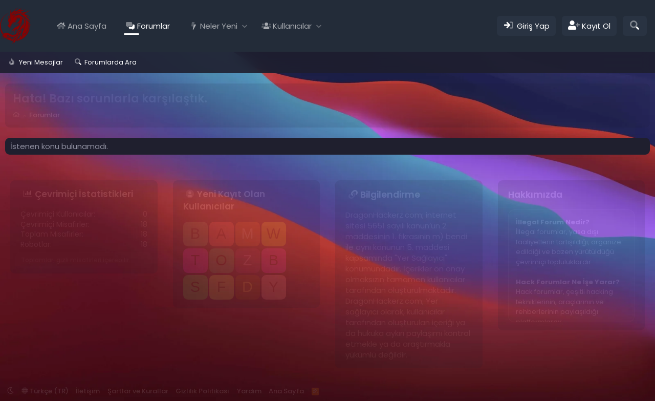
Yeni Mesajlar (41, 62)
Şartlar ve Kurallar (137, 391)
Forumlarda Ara (110, 62)
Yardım (249, 391)
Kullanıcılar (292, 25)
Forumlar (153, 25)
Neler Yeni (218, 25)
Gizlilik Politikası (202, 391)
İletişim (88, 391)
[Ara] (635, 26)
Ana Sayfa (87, 25)
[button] (244, 26)
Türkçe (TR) (45, 391)
